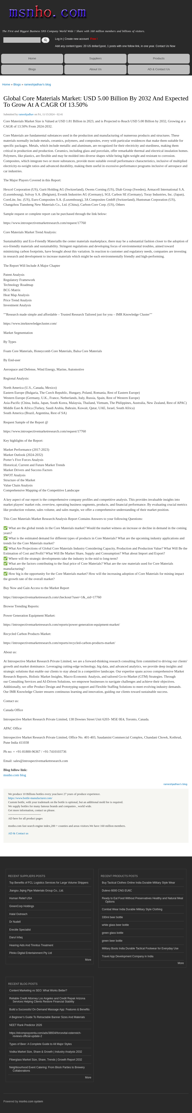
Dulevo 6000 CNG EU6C (117, 890)
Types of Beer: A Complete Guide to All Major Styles (40, 1044)
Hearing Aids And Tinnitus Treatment (31, 945)
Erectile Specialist (20, 929)
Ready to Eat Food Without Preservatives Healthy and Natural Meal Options (142, 900)
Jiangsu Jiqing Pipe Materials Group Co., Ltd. (36, 890)
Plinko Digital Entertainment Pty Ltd (30, 953)
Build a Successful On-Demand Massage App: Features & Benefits (49, 1009)
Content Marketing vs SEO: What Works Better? (38, 990)
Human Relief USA (20, 898)
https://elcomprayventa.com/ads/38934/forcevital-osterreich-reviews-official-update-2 (45, 1034)
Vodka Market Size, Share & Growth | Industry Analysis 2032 (45, 1051)
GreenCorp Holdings (21, 906)
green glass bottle (112, 932)
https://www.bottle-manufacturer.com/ (30, 798)
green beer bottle (112, 940)
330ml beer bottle (112, 917)
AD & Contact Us (159, 69)
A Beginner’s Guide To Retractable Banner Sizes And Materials (47, 1017)
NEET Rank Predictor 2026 (25, 1025)
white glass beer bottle (115, 925)
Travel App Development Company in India (127, 956)
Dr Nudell (15, 921)
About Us (95, 69)
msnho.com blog (14, 775)
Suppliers (95, 58)
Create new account (77, 38)
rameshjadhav (26, 114)
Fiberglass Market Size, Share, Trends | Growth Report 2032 (45, 1059)
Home (32, 58)
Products (158, 58)
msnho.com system (31, 1101)
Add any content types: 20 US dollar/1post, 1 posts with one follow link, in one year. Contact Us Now (115, 46)
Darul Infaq (16, 937)
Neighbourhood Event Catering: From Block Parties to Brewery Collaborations (47, 1069)
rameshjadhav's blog (37, 84)
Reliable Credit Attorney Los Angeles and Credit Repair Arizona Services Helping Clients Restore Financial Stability (47, 1000)
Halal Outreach (18, 914)
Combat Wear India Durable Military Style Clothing (132, 909)
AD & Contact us (18, 833)
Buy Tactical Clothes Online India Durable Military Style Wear (138, 882)
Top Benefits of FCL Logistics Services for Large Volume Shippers (48, 882)
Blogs (32, 69)
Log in (58, 38)
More (88, 959)
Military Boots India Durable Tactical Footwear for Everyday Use (140, 948)
